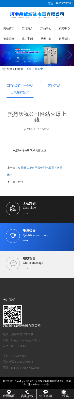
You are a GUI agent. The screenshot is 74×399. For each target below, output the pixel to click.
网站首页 (8, 28)
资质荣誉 (8, 38)
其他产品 (54, 85)
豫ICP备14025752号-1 (39, 384)
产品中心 (45, 28)
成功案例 (27, 38)
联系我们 (64, 38)
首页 (29, 69)
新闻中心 (64, 28)
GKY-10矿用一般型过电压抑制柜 (20, 89)
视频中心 (45, 38)
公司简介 (27, 28)
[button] (34, 62)
